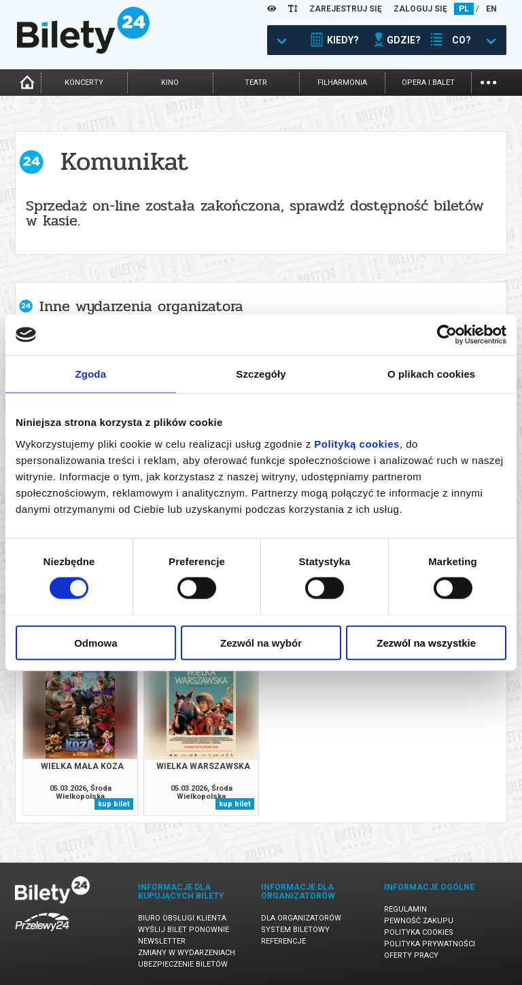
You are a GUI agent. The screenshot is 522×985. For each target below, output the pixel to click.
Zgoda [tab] (91, 374)
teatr (256, 82)
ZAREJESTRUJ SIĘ (345, 9)
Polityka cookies (418, 932)
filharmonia (342, 82)
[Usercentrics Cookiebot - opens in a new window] (446, 335)
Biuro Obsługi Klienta (182, 918)
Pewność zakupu (418, 920)
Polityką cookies (357, 443)
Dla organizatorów (301, 918)
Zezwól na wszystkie (426, 642)
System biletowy (295, 929)
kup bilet (114, 804)
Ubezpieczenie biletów (183, 964)
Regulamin (405, 909)
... (488, 81)
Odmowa (95, 642)
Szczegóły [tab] (260, 374)
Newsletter (162, 941)
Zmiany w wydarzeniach (186, 952)
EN (491, 9)
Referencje (283, 941)
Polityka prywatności (429, 943)
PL (464, 9)
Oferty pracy (411, 955)
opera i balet (428, 82)
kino (170, 82)
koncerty (84, 82)
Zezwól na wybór (261, 642)
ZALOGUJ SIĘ (420, 9)
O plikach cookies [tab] (431, 374)
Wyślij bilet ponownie (183, 929)
